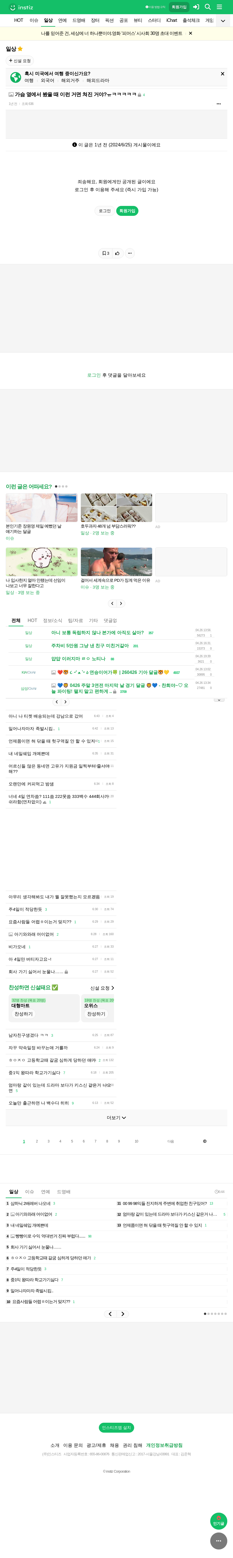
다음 (170, 1167)
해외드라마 (98, 80)
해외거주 (70, 80)
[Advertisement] (116, 123)
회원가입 (179, 7)
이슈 (34, 20)
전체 (16, 637)
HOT (18, 20)
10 (136, 1167)
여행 (29, 80)
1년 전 (13, 104)
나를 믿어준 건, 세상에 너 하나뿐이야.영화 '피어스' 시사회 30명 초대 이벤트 (111, 33)
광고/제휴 (96, 1470)
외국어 (47, 80)
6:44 (219, 1217)
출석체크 (191, 20)
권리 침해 (132, 1470)
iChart (171, 20)
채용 (114, 1470)
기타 (93, 637)
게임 (209, 20)
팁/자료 (75, 637)
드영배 (78, 20)
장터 (95, 20)
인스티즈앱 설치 (116, 1453)
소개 (55, 1470)
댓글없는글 (115, 637)
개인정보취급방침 (164, 1470)
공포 (123, 20)
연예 (62, 20)
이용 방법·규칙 (155, 7)
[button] (112, 621)
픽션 (109, 20)
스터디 (154, 20)
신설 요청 (20, 60)
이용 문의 (73, 1470)
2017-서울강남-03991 (153, 1479)
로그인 (105, 210)
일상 (48, 20)
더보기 (116, 1143)
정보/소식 (52, 637)
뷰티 (138, 20)
